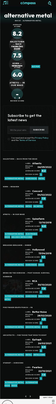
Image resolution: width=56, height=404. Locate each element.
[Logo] (28, 3)
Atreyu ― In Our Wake (17, 84)
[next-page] (20, 98)
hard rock (31, 178)
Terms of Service (27, 140)
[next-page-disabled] (30, 396)
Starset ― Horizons (13, 363)
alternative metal (14, 178)
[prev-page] (15, 98)
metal (42, 178)
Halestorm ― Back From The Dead (17, 45)
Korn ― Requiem (17, 64)
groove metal (33, 327)
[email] (18, 130)
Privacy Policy (41, 137)
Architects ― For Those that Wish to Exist (25, 335)
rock (41, 265)
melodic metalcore (22, 237)
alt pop (35, 66)
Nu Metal (38, 206)
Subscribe (39, 130)
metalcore (39, 355)
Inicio (18, 21)
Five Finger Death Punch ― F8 (18, 307)
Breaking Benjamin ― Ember (17, 245)
